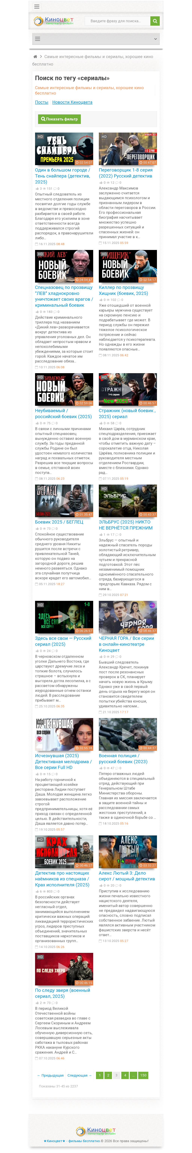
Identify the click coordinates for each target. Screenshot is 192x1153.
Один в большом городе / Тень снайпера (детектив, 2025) (62, 175)
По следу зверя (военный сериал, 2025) (62, 993)
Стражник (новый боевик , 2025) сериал (127, 413)
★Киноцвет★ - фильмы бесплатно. (72, 1141)
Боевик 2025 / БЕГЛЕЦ (59, 521)
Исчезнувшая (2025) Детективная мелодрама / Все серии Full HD (63, 761)
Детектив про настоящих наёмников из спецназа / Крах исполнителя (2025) (62, 878)
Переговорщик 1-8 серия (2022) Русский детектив (126, 172)
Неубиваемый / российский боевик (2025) (63, 413)
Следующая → (79, 1075)
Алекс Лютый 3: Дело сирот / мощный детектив (127, 876)
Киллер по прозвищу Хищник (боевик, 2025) (123, 290)
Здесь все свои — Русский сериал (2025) (63, 641)
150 (143, 1075)
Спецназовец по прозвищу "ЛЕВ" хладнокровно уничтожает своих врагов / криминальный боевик (64, 296)
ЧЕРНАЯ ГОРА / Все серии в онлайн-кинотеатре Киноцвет (126, 644)
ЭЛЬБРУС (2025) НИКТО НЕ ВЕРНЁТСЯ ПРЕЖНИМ (126, 524)
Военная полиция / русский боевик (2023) (123, 758)
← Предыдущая (50, 1075)
